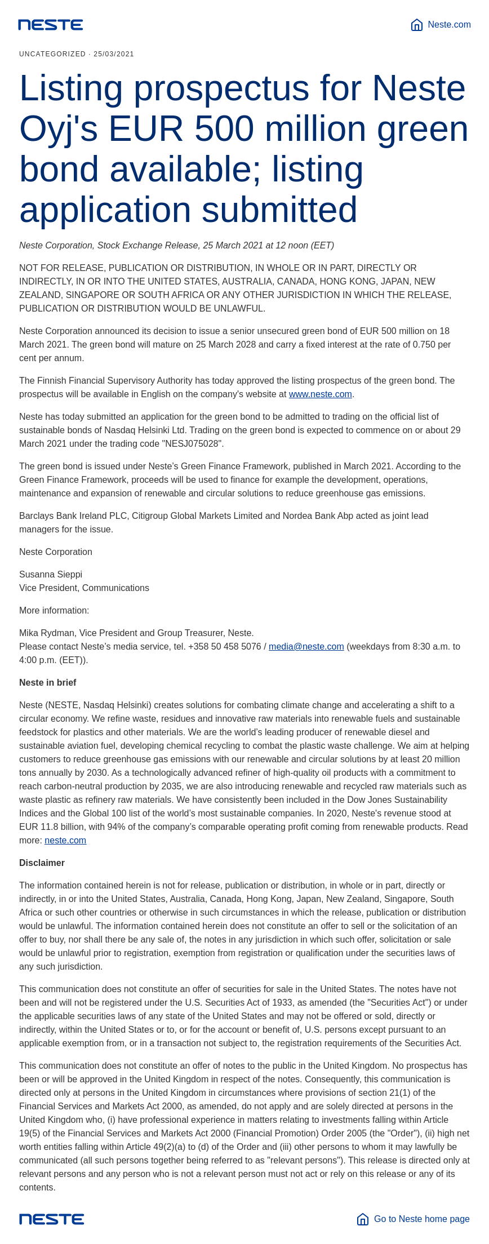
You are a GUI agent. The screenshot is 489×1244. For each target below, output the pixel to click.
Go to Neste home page (413, 1219)
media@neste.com (306, 646)
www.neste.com (320, 394)
